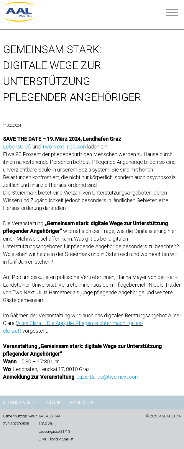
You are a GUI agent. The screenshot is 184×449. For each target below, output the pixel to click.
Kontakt (54, 402)
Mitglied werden (21, 402)
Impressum (81, 402)
